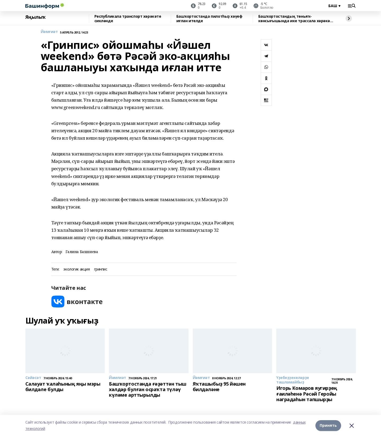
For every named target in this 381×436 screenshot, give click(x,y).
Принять (328, 425)
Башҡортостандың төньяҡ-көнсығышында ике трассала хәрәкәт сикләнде (295, 18)
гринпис (100, 269)
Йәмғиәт (49, 32)
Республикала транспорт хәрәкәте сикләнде (127, 18)
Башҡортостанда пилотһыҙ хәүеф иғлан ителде (209, 18)
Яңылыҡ (35, 17)
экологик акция (76, 269)
